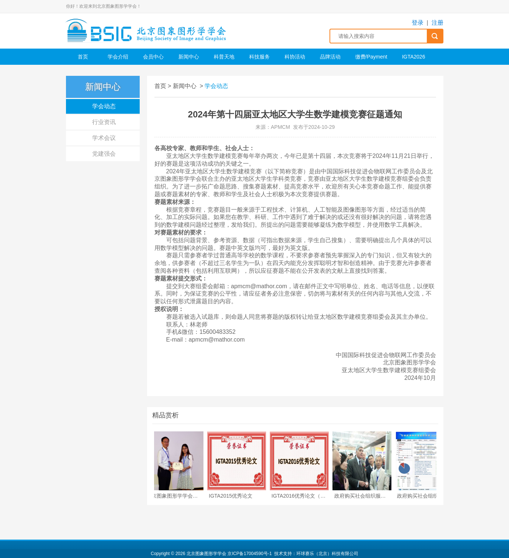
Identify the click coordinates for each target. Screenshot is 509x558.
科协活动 (295, 57)
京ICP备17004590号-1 (249, 553)
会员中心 (153, 57)
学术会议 (104, 138)
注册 (437, 23)
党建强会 (104, 154)
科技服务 (259, 57)
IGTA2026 (413, 57)
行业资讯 (104, 122)
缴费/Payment (371, 57)
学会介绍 (118, 57)
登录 (417, 23)
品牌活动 (330, 57)
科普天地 (224, 57)
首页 (83, 57)
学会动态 (104, 106)
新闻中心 (188, 57)
